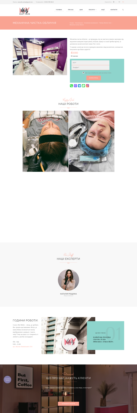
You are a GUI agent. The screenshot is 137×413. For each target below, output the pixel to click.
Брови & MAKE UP (46, 398)
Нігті (42, 393)
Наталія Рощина (68, 232)
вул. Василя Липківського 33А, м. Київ (111, 398)
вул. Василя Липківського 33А (22, 285)
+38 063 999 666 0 (49, 2)
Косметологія (79, 23)
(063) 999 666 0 (104, 394)
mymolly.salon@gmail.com (25, 2)
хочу (60, 372)
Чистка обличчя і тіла (105, 23)
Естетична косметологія (91, 23)
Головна (72, 23)
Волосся (43, 395)
